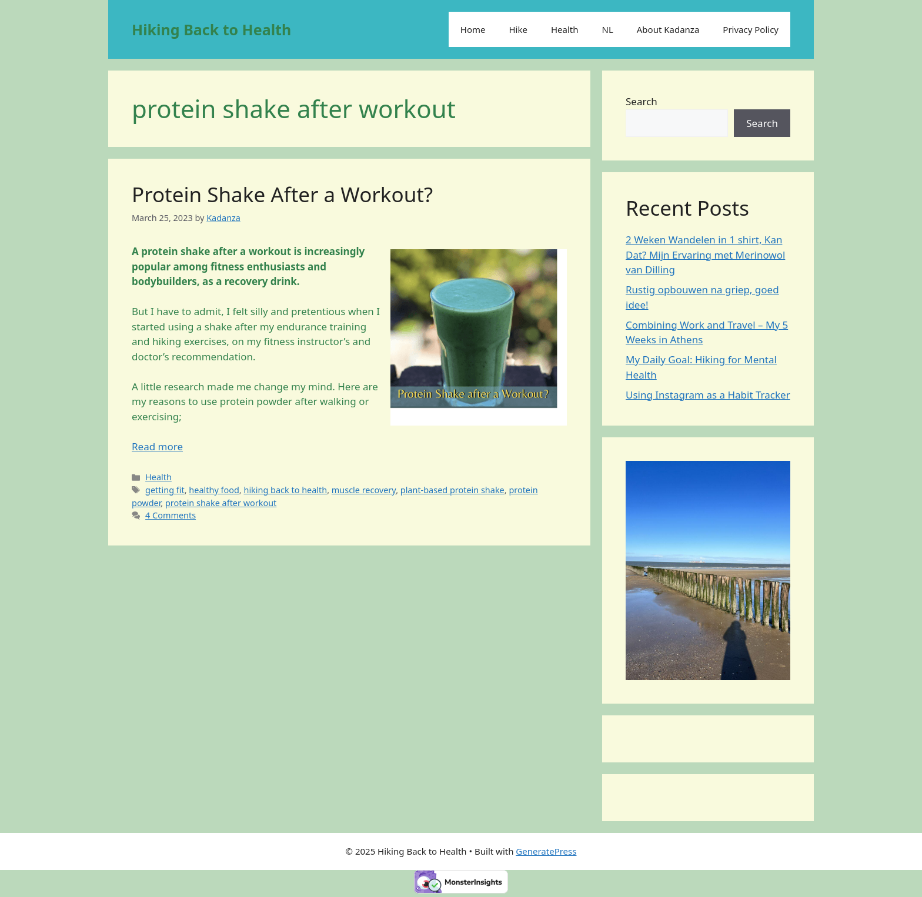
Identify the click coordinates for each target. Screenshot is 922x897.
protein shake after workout (220, 502)
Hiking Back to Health (211, 29)
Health (565, 29)
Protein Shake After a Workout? (282, 194)
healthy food (214, 490)
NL (607, 29)
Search (641, 101)
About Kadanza (668, 29)
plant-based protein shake (452, 490)
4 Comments (170, 515)
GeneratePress (546, 851)
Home (473, 29)
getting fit (165, 490)
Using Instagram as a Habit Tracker (708, 394)
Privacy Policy (751, 29)
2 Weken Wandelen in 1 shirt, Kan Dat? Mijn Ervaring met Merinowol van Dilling (705, 254)
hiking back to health (285, 490)
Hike (518, 29)
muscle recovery (364, 490)
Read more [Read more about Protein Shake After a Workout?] (157, 446)
